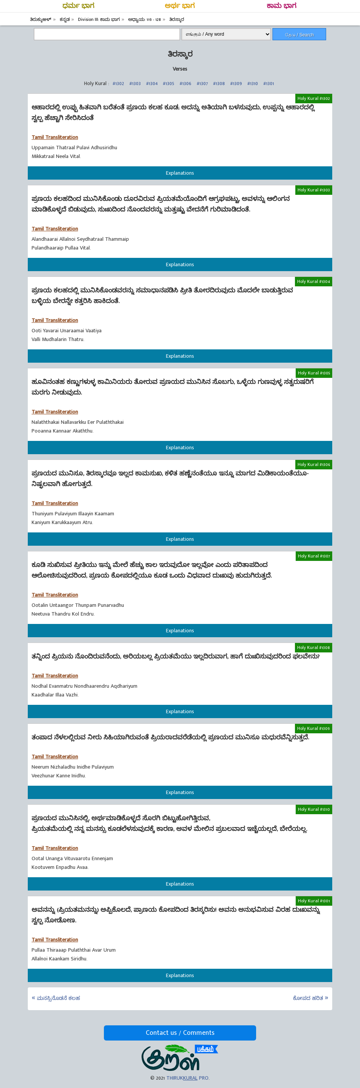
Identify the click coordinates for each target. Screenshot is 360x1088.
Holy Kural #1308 (313, 647)
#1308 (219, 83)
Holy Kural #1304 (313, 281)
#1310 (252, 83)
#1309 (236, 83)
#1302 (118, 83)
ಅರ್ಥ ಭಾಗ (180, 6)
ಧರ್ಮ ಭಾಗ (78, 6)
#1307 (202, 83)
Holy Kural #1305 (314, 373)
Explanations (180, 173)
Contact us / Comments (180, 1033)
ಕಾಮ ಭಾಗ (281, 6)
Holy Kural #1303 (314, 190)
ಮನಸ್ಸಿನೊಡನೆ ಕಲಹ (58, 998)
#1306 (185, 83)
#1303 (135, 83)
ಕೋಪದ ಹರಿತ (308, 998)
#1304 (152, 83)
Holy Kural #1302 (314, 98)
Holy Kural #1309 (313, 728)
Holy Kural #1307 (314, 556)
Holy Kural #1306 (314, 464)
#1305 (168, 83)
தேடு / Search (299, 35)
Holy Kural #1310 (314, 809)
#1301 (268, 83)
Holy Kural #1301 (314, 901)
